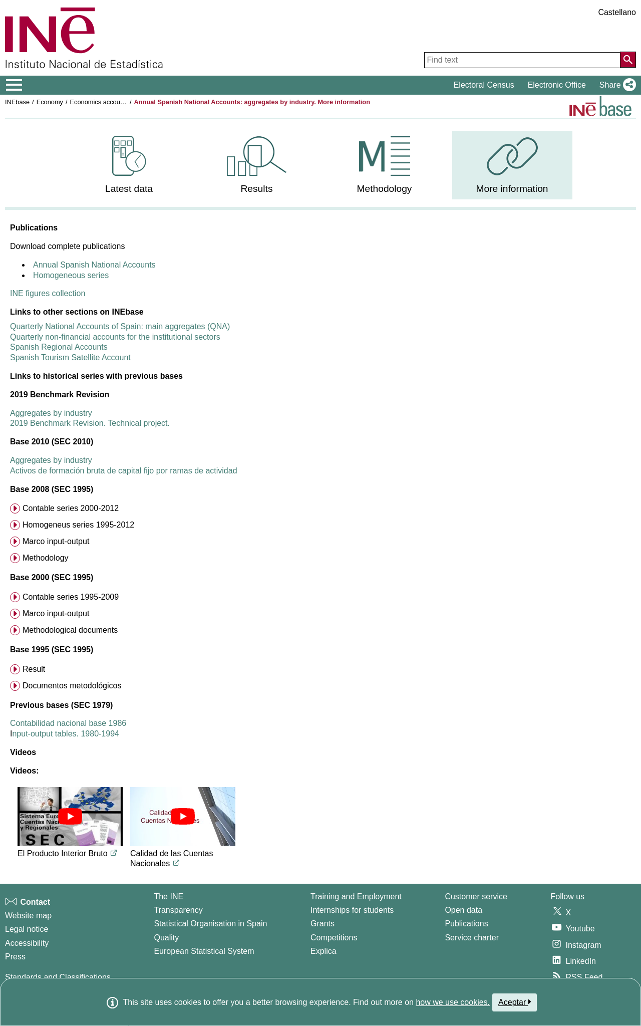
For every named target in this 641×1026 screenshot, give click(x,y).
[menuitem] (129, 165)
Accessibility (27, 943)
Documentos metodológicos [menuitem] (72, 685)
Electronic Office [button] (557, 85)
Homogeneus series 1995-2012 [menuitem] (78, 525)
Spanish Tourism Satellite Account (70, 357)
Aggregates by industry (51, 413)
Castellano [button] (617, 12)
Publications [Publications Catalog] (466, 923)
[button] (615, 85)
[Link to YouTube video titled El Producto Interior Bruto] (114, 853)
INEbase (17, 102)
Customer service (476, 896)
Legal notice (26, 929)
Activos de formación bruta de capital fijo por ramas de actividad (123, 470)
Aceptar (514, 1001)
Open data (463, 910)
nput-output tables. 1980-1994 (65, 733)
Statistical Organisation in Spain (210, 923)
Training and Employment (356, 896)
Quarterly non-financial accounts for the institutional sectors (115, 337)
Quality (166, 937)
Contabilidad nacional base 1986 (68, 723)
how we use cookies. (453, 1002)
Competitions (333, 937)
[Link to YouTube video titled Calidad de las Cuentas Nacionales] (176, 863)
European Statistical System (204, 951)
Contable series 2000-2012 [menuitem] (71, 508)
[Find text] (522, 60)
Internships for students (352, 910)
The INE (168, 896)
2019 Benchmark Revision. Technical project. (90, 423)
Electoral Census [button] (484, 85)
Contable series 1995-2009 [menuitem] (71, 597)
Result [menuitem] (34, 669)
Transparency (178, 910)
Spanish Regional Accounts (59, 347)
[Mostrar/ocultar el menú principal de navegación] (14, 85)
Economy (50, 102)
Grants (322, 923)
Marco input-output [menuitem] (56, 541)
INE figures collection (47, 293)
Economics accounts (99, 102)
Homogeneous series (71, 275)
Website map (28, 915)
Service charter (472, 937)
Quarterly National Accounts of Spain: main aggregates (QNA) (120, 326)
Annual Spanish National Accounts (94, 265)
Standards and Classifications (58, 977)
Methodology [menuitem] (46, 558)
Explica (323, 951)
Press (15, 956)
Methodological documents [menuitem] (70, 630)
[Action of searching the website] (628, 60)
